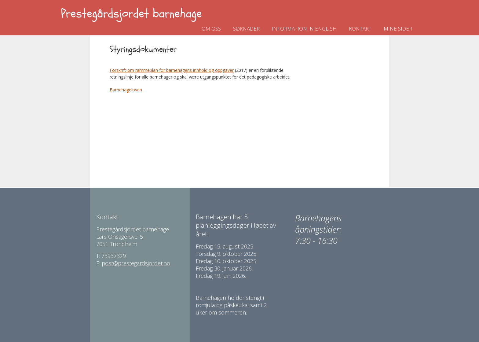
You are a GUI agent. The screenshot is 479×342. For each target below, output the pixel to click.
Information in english (304, 28)
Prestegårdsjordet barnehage (131, 13)
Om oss (211, 28)
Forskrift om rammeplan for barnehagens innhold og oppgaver (172, 70)
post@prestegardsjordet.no (136, 263)
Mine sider (398, 28)
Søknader (246, 28)
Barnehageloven (126, 90)
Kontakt (360, 28)
